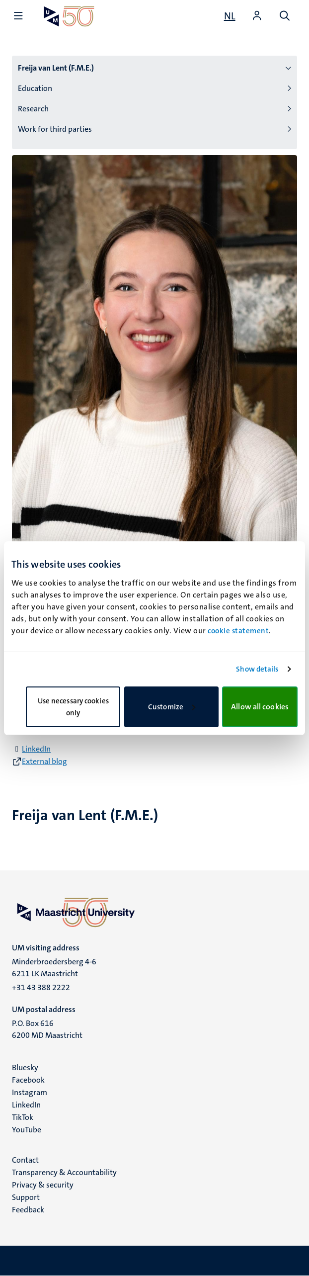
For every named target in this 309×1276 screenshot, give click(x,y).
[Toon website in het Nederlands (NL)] (229, 16)
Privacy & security (43, 1185)
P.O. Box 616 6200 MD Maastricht (47, 1029)
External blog (44, 761)
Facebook (28, 1080)
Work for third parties (55, 129)
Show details (257, 669)
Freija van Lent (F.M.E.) (56, 68)
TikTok (22, 1117)
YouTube (26, 1129)
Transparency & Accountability (64, 1172)
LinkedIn (36, 749)
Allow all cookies (260, 706)
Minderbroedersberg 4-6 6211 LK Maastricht (54, 967)
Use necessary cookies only (73, 707)
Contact (25, 1160)
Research (33, 108)
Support (26, 1197)
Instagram (29, 1092)
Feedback (28, 1209)
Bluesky (25, 1067)
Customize (171, 707)
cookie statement (238, 631)
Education (35, 88)
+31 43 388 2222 (41, 987)
